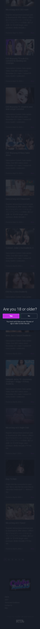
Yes (11, 316)
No (29, 316)
